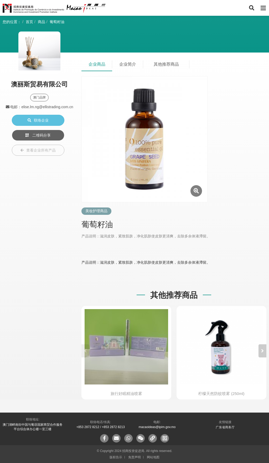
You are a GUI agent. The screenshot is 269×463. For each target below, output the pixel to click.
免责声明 (134, 457)
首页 (29, 22)
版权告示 (116, 457)
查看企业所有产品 (38, 150)
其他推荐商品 (166, 64)
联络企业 (38, 120)
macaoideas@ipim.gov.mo (157, 427)
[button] (262, 350)
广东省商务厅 (225, 427)
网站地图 (153, 457)
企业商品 (97, 64)
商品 (41, 22)
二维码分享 (38, 135)
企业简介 (127, 64)
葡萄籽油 (57, 22)
